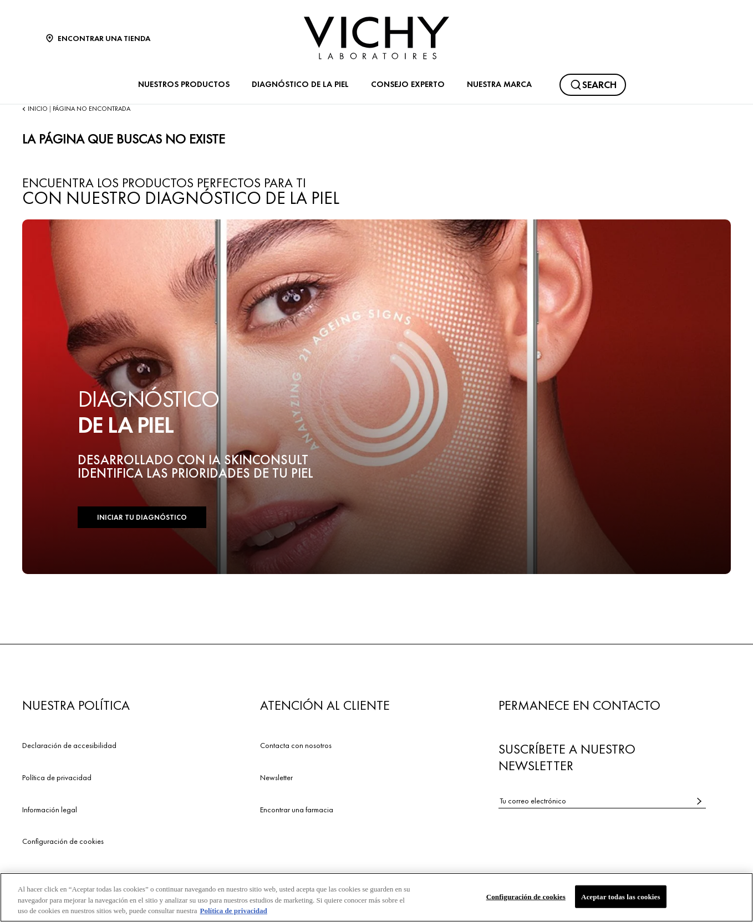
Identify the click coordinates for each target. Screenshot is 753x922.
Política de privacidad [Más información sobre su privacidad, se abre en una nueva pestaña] (233, 911)
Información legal (49, 810)
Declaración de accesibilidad (69, 745)
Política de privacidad (56, 777)
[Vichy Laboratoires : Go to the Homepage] (376, 38)
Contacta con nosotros (296, 745)
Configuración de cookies (63, 841)
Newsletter (276, 777)
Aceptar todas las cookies (620, 897)
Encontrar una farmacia (296, 810)
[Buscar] (592, 85)
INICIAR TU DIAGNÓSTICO (142, 517)
